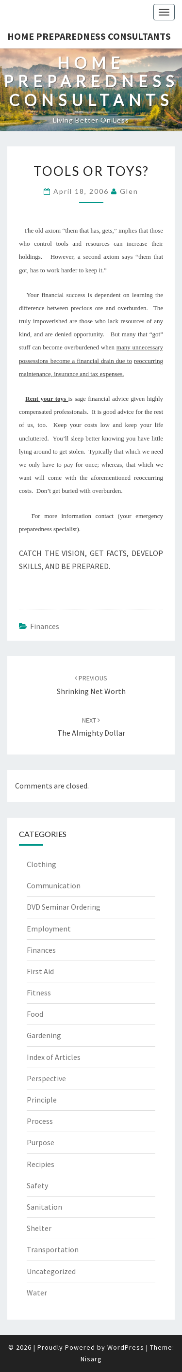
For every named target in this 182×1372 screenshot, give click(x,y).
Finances (44, 626)
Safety (37, 1185)
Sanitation (44, 1207)
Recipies (40, 1164)
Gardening (44, 1035)
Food (35, 1014)
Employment (49, 928)
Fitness (39, 992)
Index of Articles (54, 1057)
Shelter (39, 1228)
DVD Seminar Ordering (63, 907)
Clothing (41, 864)
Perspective (46, 1078)
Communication (54, 885)
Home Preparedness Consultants (89, 36)
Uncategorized (51, 1271)
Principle (42, 1099)
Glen (129, 191)
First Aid (40, 971)
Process (40, 1121)
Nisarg (91, 1359)
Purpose (40, 1142)
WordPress (125, 1347)
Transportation (53, 1249)
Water (37, 1292)
